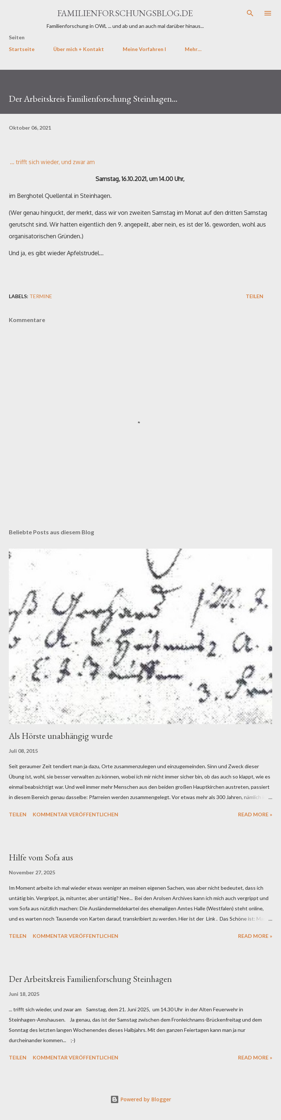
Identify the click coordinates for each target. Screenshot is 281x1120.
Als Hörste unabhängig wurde (61, 735)
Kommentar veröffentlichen (75, 814)
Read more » (255, 814)
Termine (40, 296)
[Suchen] (250, 13)
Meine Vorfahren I (144, 49)
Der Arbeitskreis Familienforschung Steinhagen (90, 978)
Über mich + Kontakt (78, 49)
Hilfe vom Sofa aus (41, 857)
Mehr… (193, 49)
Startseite (22, 49)
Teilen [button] (254, 296)
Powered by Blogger (140, 1099)
